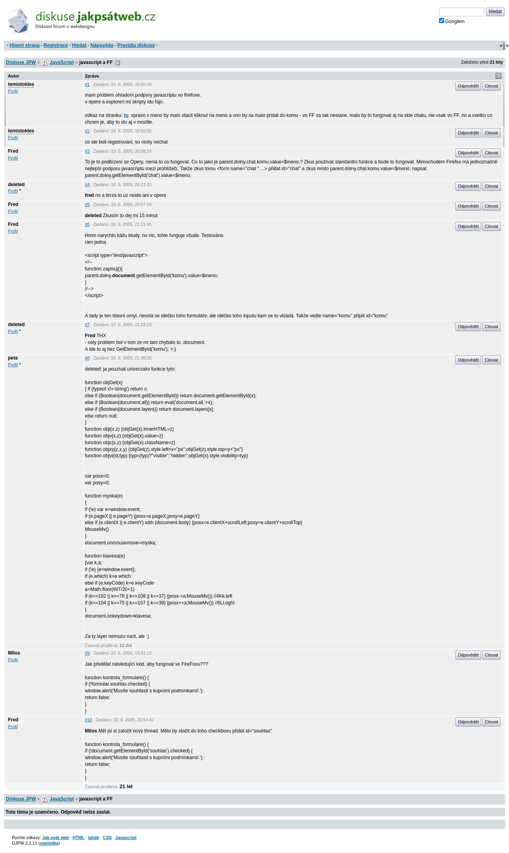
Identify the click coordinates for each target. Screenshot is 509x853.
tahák (93, 837)
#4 (87, 184)
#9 (87, 653)
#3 (87, 151)
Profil (13, 91)
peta (13, 358)
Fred (13, 151)
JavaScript (62, 62)
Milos (14, 653)
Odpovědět (468, 86)
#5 (87, 204)
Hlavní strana (24, 45)
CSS (107, 837)
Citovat (491, 86)
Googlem (452, 21)
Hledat (79, 45)
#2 (87, 130)
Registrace (55, 45)
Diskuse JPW (21, 62)
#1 (87, 84)
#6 (87, 224)
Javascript (125, 837)
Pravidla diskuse (136, 45)
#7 (87, 324)
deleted (16, 184)
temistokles (21, 84)
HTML (78, 837)
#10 (88, 719)
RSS (117, 62)
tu (126, 115)
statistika (49, 843)
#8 (87, 358)
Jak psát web (55, 837)
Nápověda (102, 45)
